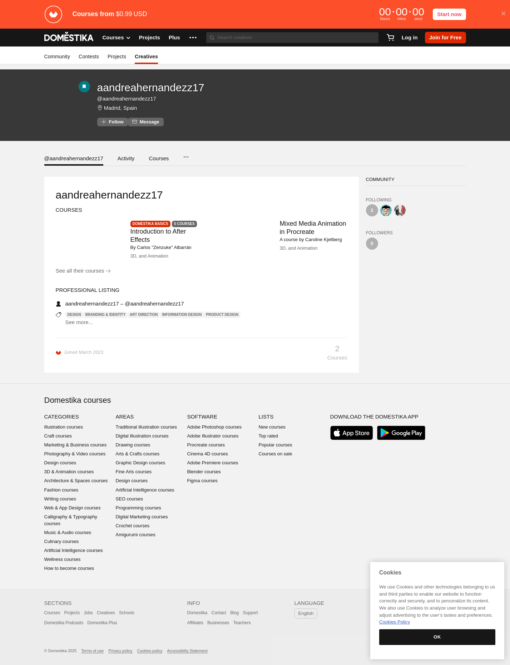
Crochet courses (133, 525)
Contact (219, 612)
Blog (234, 612)
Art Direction (144, 315)
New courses (272, 427)
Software (202, 417)
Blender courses (204, 471)
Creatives (146, 56)
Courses (159, 158)
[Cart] (390, 38)
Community (57, 56)
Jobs (88, 612)
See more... (79, 322)
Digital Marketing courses (142, 516)
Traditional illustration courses (146, 427)
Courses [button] (116, 37)
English (306, 613)
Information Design (182, 315)
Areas (125, 417)
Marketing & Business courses (75, 445)
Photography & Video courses (75, 453)
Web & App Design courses (72, 507)
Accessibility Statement (187, 651)
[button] (193, 38)
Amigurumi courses (135, 534)
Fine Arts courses (134, 471)
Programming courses (138, 507)
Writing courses (60, 499)
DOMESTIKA (69, 38)
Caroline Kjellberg (323, 239)
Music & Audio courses (67, 532)
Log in (410, 37)
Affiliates (195, 622)
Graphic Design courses (140, 462)
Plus (174, 37)
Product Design (222, 315)
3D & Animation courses (69, 471)
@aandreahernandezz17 (73, 158)
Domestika (197, 612)
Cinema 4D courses (207, 453)
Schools (126, 612)
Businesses (218, 622)
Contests (89, 56)
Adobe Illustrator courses (213, 436)
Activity (126, 158)
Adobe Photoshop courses (214, 427)
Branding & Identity (105, 315)
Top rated (268, 436)
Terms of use (92, 651)
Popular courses (275, 445)
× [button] (503, 14)
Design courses (60, 462)
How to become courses (69, 568)
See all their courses (83, 271)
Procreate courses (206, 445)
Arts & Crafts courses (138, 453)
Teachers (242, 622)
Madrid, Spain (120, 108)
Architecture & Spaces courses (76, 480)
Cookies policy (150, 651)
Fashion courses (61, 490)
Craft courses (58, 436)
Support (250, 612)
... (185, 154)
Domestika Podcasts (63, 622)
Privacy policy (120, 651)
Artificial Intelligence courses (73, 550)
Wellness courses (62, 559)
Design (74, 315)
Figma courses (202, 480)
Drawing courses (133, 445)
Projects (149, 37)
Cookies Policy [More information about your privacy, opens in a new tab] (394, 622)
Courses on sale (275, 453)
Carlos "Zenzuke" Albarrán (164, 247)
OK (437, 637)
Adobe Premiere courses (212, 462)
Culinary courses (61, 541)
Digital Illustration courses (142, 436)
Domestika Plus (102, 622)
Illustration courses (63, 427)
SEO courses (129, 499)
